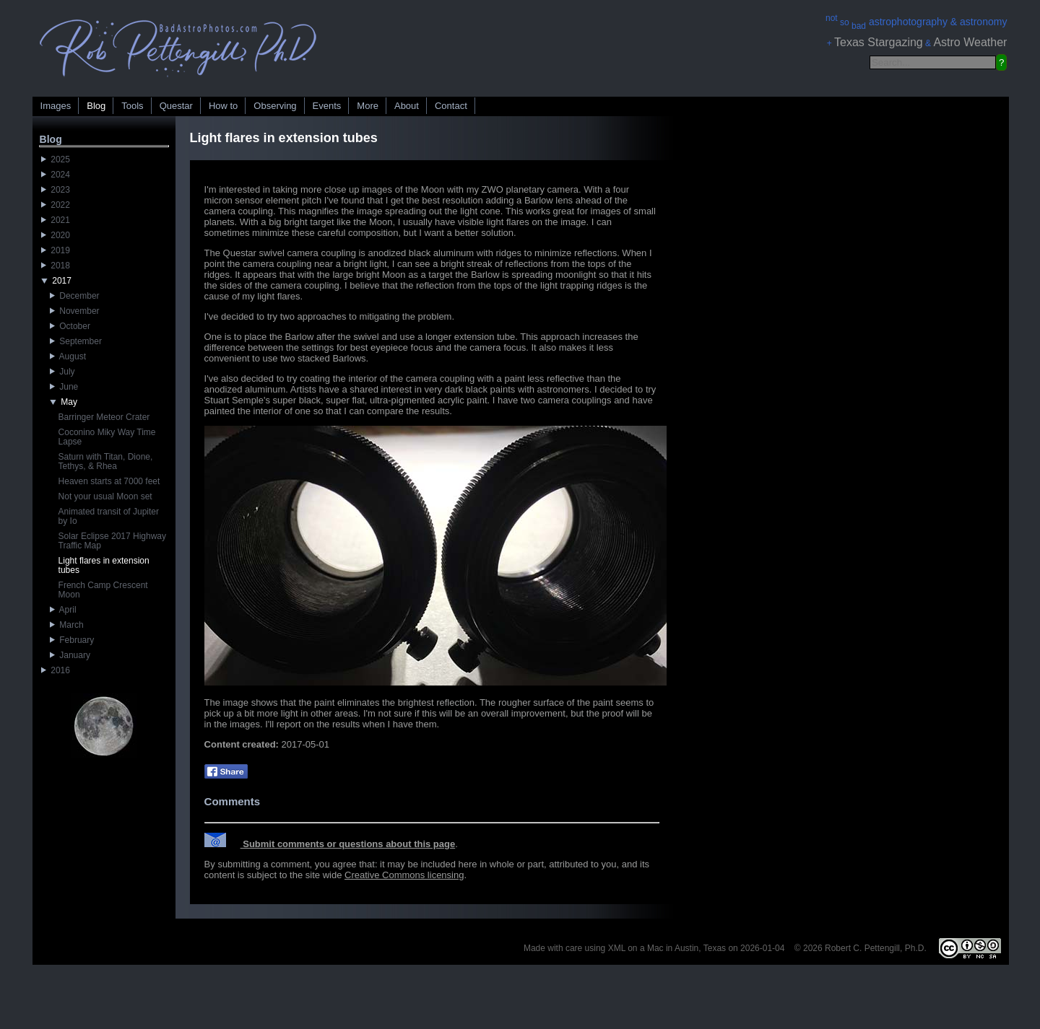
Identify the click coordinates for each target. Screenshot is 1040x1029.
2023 (55, 190)
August (68, 356)
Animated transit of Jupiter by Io (108, 516)
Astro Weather (970, 42)
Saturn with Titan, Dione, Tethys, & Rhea (105, 461)
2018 (55, 265)
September (76, 341)
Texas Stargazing (878, 42)
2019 (55, 250)
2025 (55, 159)
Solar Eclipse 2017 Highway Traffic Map (112, 541)
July (62, 372)
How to (223, 105)
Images (56, 105)
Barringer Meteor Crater (104, 417)
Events (327, 105)
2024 (55, 175)
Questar (176, 105)
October (70, 326)
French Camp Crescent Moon (103, 590)
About (406, 105)
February (72, 640)
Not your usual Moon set (105, 496)
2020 (55, 235)
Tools (132, 105)
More (367, 105)
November (75, 311)
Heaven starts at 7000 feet (109, 481)
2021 (55, 220)
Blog (96, 105)
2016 (55, 670)
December (75, 296)
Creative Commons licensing (404, 875)
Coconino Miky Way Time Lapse (107, 437)
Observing (275, 105)
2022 (55, 205)
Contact (451, 105)
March (67, 625)
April (63, 610)
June (64, 387)
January (70, 655)
